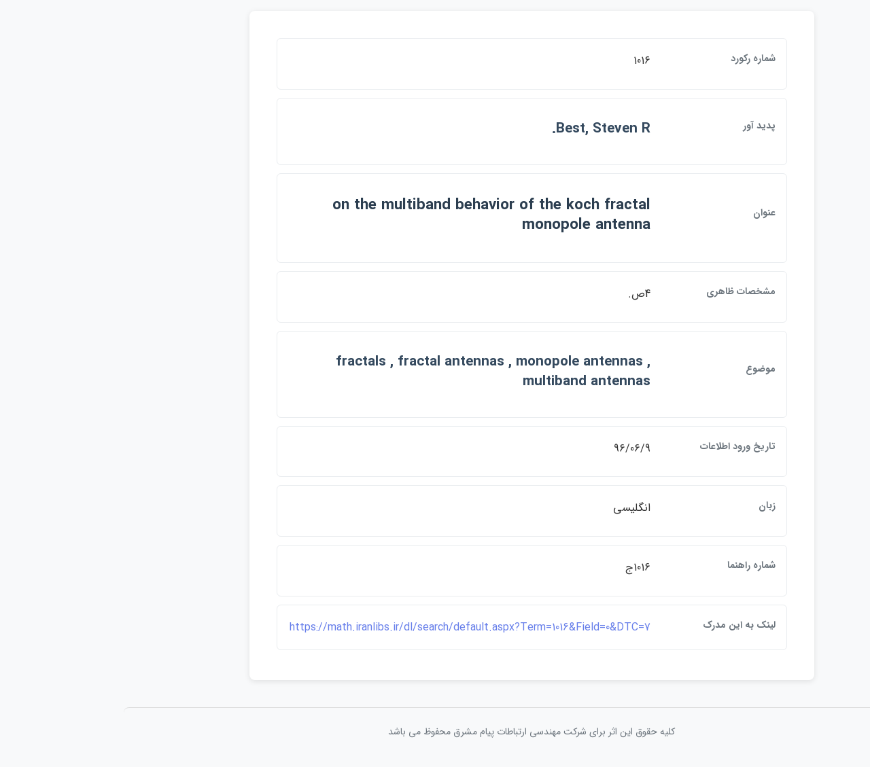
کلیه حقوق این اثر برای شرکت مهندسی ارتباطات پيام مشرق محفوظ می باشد (435, 731)
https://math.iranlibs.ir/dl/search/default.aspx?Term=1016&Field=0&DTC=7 (373, 627)
